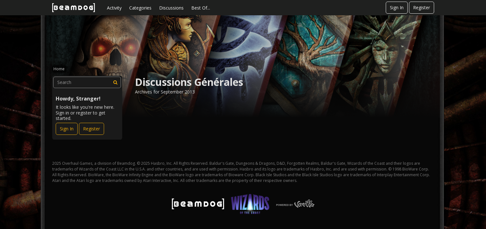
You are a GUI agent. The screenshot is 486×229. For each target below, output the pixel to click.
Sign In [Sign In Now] (67, 129)
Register (421, 7)
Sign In (397, 7)
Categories (140, 8)
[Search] (115, 82)
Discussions (171, 8)
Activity (114, 8)
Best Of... (200, 8)
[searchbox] (87, 82)
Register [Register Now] (91, 129)
